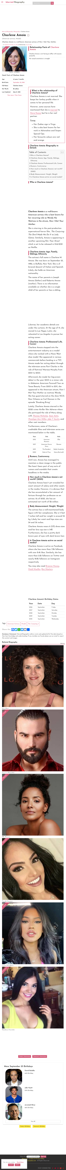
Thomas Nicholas (40, 416)
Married (15, 2)
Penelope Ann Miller (37, 419)
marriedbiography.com (29, 1160)
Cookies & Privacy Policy (36, 1158)
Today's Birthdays (25, 1126)
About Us (25, 1158)
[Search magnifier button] (52, 3)
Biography (17, 31)
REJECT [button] (17, 1164)
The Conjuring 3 (33, 624)
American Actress (13, 624)
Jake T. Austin (53, 419)
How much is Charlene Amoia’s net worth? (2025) (46, 170)
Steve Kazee (35, 113)
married (53, 110)
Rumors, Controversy (38, 166)
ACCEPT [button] (11, 1164)
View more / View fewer (14, 95)
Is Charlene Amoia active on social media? (46, 177)
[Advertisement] (33, 18)
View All (33, 1121)
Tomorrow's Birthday (39, 1126)
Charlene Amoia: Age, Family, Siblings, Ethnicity (45, 159)
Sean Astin (53, 416)
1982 (23, 82)
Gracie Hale (29, 44)
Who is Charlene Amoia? (39, 155)
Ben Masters (47, 569)
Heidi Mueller (34, 569)
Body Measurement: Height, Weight (44, 174)
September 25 (17, 82)
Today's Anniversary (24, 1056)
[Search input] (42, 3)
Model (23, 624)
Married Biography (7, 31)
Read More (20, 1162)
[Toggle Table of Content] (61, 152)
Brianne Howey (52, 566)
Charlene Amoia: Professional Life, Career (46, 163)
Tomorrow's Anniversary (39, 1056)
